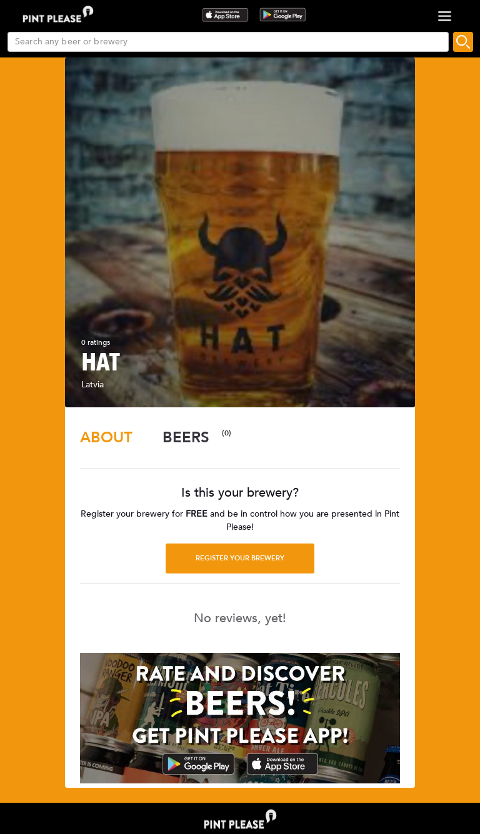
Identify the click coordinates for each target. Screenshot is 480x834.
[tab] (106, 437)
